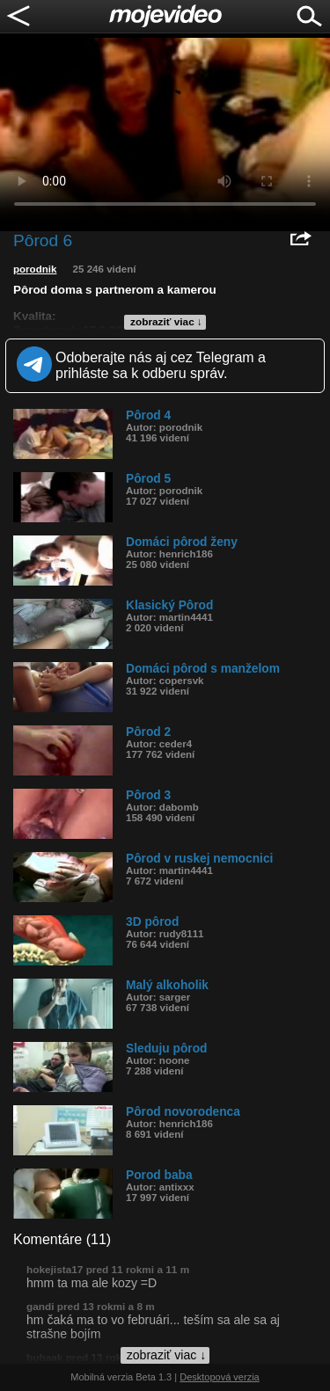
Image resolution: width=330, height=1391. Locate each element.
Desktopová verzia (220, 1377)
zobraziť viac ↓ (166, 322)
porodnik (34, 269)
